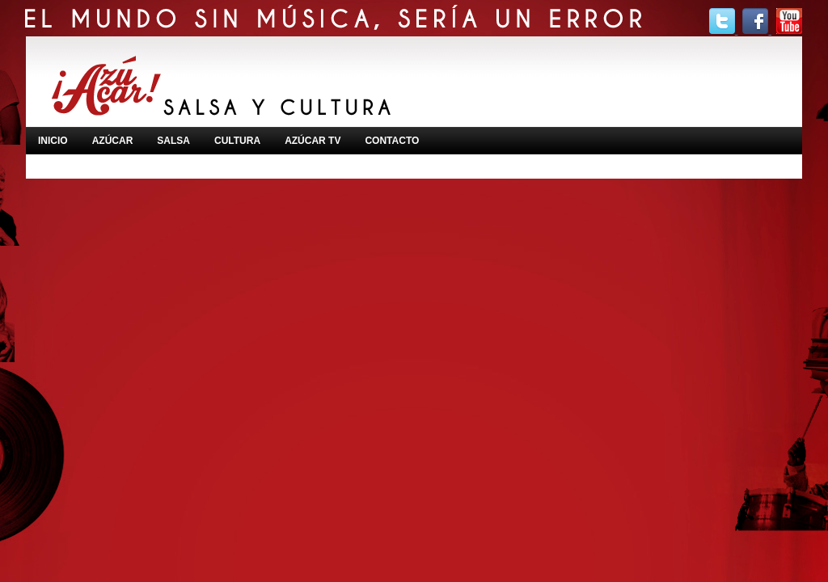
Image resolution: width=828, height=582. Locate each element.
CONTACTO (392, 140)
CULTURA (237, 140)
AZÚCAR (112, 140)
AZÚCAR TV (312, 140)
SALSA (173, 140)
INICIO (53, 140)
